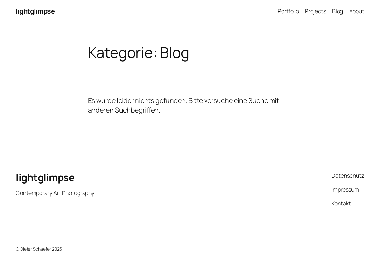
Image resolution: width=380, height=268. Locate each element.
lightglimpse (35, 10)
